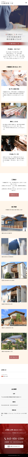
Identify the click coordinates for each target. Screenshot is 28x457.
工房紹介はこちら (14, 194)
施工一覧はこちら (14, 357)
